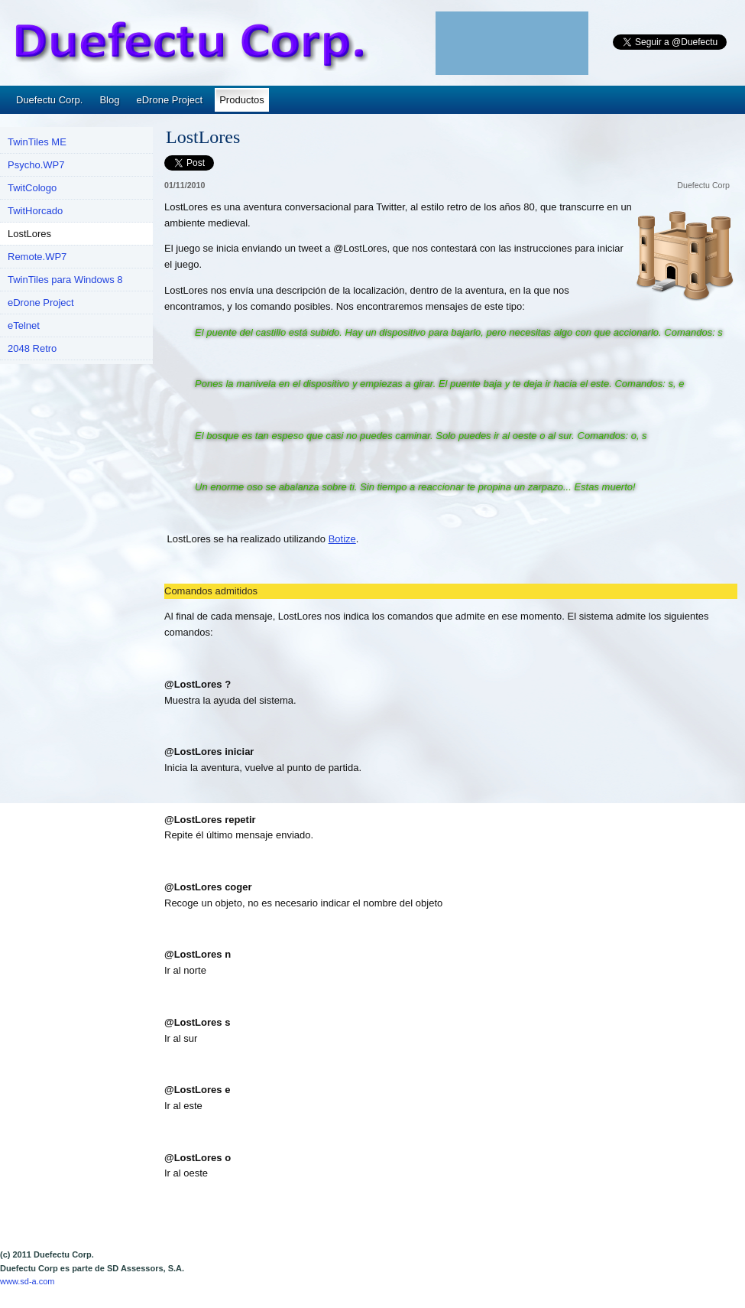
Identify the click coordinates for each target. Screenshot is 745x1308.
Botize (342, 539)
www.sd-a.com (27, 1281)
